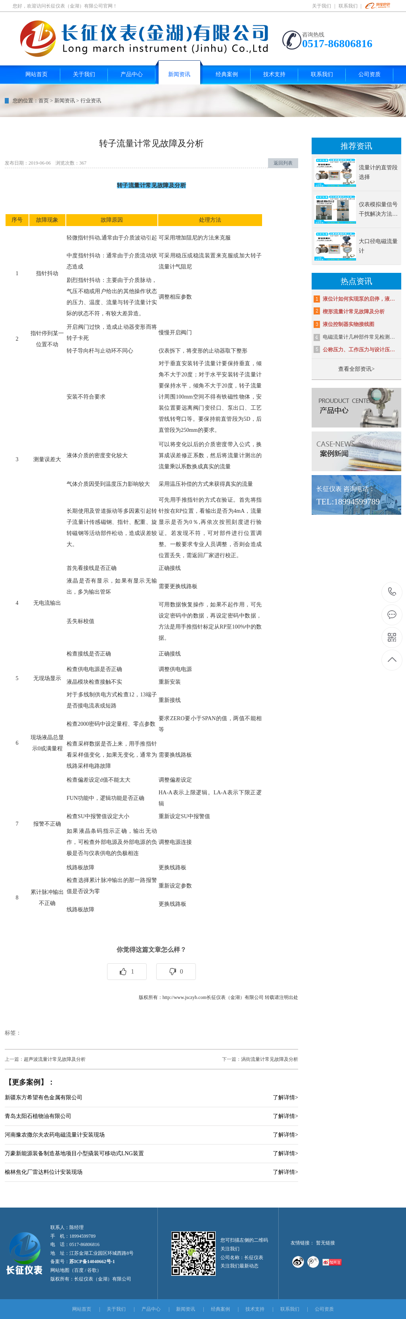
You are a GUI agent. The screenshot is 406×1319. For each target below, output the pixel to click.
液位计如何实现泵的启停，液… (359, 299)
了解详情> (285, 1097)
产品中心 (151, 1309)
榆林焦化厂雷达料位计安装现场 (43, 1172)
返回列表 (283, 163)
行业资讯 (90, 101)
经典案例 (220, 1309)
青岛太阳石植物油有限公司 (38, 1116)
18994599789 (392, 592)
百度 (79, 1270)
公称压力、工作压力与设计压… (359, 350)
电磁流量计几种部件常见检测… (359, 337)
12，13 (137, 695)
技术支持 (254, 1309)
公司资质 (324, 1309)
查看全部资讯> (356, 369)
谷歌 (92, 1270)
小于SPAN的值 (209, 718)
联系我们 (348, 6)
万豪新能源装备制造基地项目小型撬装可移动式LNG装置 (74, 1153)
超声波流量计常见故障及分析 (55, 1059)
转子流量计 (137, 302)
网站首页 (81, 1309)
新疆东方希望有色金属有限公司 (43, 1097)
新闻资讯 (64, 101)
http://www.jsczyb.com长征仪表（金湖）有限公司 (213, 997)
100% (238, 627)
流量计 (236, 455)
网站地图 (59, 1270)
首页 (43, 101)
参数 (186, 886)
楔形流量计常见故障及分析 (354, 311)
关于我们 (321, 6)
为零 (94, 891)
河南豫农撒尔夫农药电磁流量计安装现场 (55, 1135)
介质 (129, 238)
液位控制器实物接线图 (348, 324)
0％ (194, 522)
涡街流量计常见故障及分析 (269, 1059)
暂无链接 (325, 1243)
